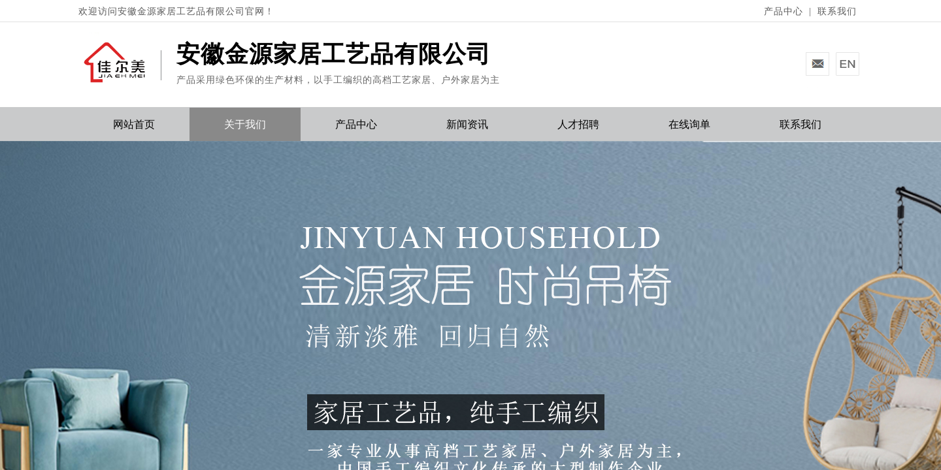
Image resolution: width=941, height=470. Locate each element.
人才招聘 (578, 124)
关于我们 (245, 124)
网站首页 (134, 124)
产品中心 (356, 124)
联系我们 (800, 124)
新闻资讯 (467, 124)
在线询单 (689, 124)
